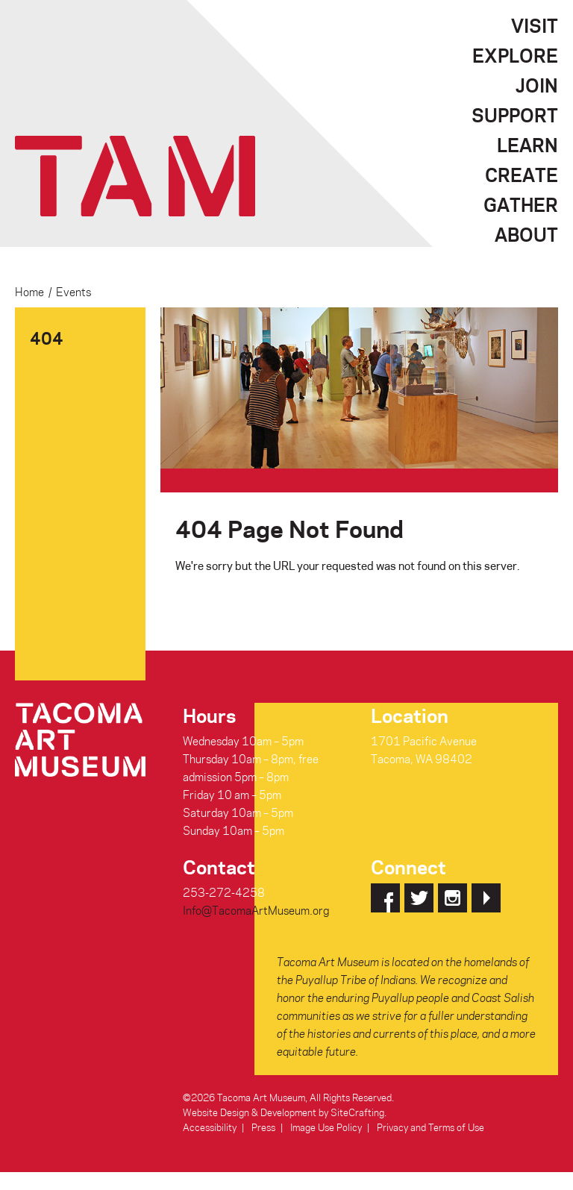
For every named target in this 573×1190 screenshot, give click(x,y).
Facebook (385, 897)
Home (29, 291)
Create (521, 175)
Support (515, 115)
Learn (527, 145)
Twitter (418, 897)
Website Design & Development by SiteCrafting (283, 1112)
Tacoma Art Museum (135, 176)
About (526, 234)
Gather (520, 204)
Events (73, 291)
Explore (515, 55)
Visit (534, 25)
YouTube (486, 897)
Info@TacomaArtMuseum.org (256, 910)
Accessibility (210, 1127)
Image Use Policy (326, 1127)
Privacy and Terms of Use (430, 1127)
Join (537, 85)
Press (263, 1127)
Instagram (452, 897)
